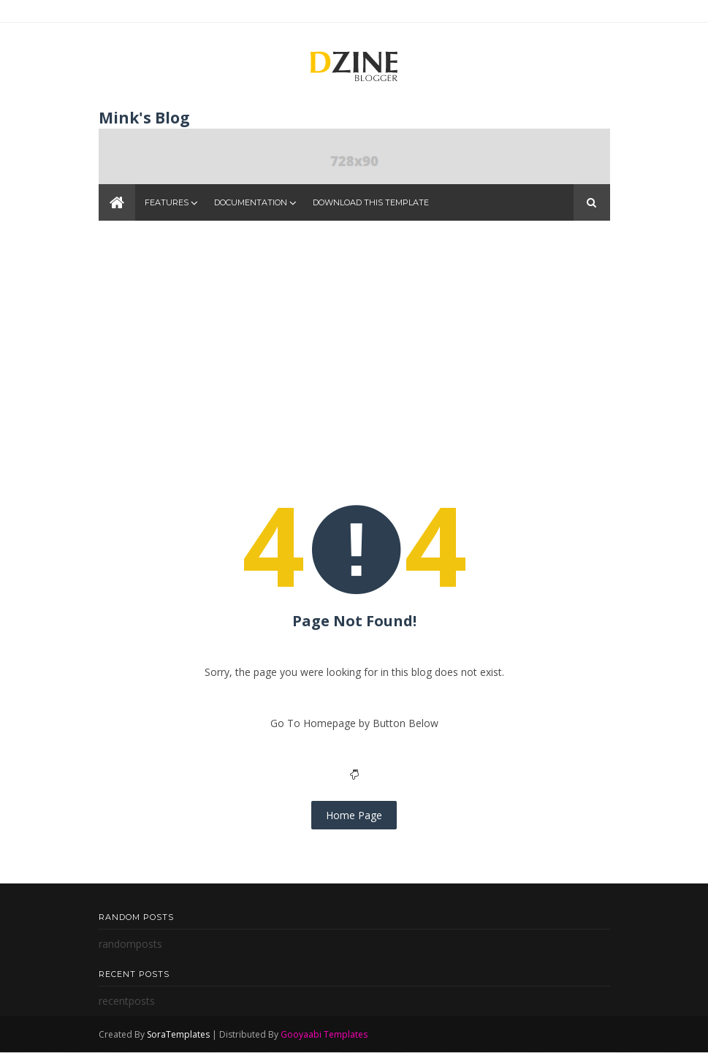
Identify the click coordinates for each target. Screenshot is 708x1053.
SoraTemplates (178, 1034)
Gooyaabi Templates (324, 1034)
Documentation (250, 202)
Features (167, 202)
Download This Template (371, 202)
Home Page (354, 815)
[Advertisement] (354, 348)
